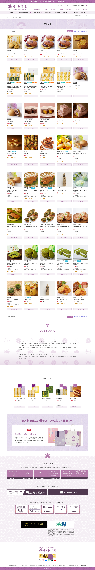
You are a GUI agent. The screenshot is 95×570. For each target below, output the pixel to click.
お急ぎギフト (66, 12)
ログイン (68, 5)
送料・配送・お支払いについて (26, 565)
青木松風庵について (38, 9)
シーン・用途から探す (14, 17)
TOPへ (50, 555)
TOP (8, 17)
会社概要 (10, 565)
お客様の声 (61, 9)
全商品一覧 (13, 12)
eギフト (83, 12)
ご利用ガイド (53, 9)
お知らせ (46, 9)
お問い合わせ (77, 9)
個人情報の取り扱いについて (60, 565)
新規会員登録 (74, 5)
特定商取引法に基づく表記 (73, 565)
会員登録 (35, 565)
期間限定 (57, 12)
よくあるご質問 (69, 9)
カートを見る (83, 5)
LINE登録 (85, 9)
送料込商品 (75, 12)
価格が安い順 (77, 31)
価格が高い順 (84, 31)
